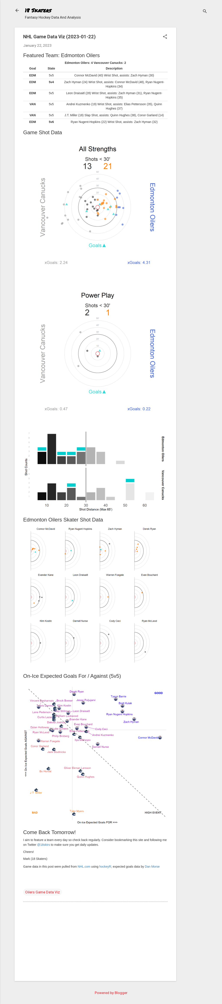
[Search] (204, 11)
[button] (165, 37)
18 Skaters (38, 10)
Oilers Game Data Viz (42, 892)
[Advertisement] (193, 92)
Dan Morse (152, 866)
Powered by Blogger (111, 993)
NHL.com (84, 866)
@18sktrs (43, 844)
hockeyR (105, 866)
